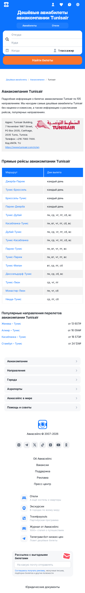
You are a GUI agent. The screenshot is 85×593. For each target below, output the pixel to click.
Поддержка (42, 471)
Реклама (42, 477)
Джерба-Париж (15, 181)
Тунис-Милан (14, 265)
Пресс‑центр (42, 484)
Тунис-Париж (14, 256)
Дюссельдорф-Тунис (19, 273)
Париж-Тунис (14, 248)
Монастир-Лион (15, 290)
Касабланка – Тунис (14, 336)
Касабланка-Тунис (17, 223)
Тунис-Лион (13, 282)
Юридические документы (43, 587)
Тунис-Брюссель (16, 189)
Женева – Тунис (11, 323)
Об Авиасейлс (42, 458)
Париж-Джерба (15, 206)
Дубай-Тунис (14, 231)
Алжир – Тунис (11, 330)
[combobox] (42, 35)
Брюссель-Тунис (16, 198)
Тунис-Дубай (14, 214)
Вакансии (42, 465)
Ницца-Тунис (13, 299)
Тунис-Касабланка (17, 240)
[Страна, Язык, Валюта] (77, 4)
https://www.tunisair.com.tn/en (22, 147)
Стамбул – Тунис (12, 343)
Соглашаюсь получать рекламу (30, 570)
